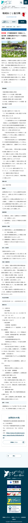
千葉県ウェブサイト (6, 517)
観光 (14, 26)
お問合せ (14, 519)
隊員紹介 (14, 21)
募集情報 (22, 21)
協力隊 (3, 26)
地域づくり (19, 26)
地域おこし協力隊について (6, 22)
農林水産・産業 (9, 26)
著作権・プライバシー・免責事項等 (19, 517)
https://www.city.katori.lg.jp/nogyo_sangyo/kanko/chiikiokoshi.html (14, 435)
